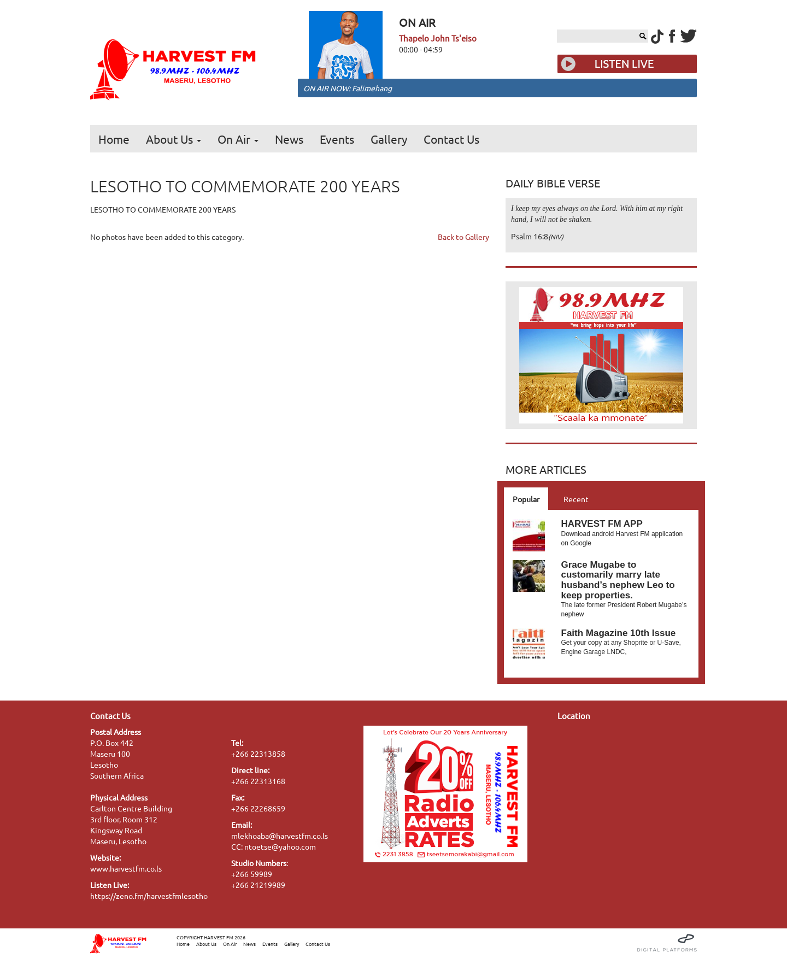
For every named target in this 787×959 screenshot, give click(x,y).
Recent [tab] (576, 499)
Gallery (389, 139)
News (289, 139)
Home (114, 139)
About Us (173, 139)
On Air (238, 139)
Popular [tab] (526, 499)
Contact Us (451, 139)
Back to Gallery (463, 237)
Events (337, 139)
